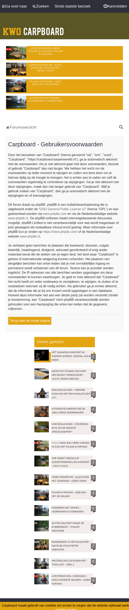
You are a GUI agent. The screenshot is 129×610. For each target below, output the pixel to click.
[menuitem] (115, 6)
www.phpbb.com (55, 213)
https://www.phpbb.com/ (60, 231)
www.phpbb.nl (18, 218)
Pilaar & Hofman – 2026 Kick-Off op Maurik (45, 83)
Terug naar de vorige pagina (30, 320)
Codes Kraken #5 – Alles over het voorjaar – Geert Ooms (45, 67)
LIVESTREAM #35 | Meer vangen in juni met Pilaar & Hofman (45, 51)
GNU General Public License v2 (62, 209)
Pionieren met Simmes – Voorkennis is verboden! (45, 99)
